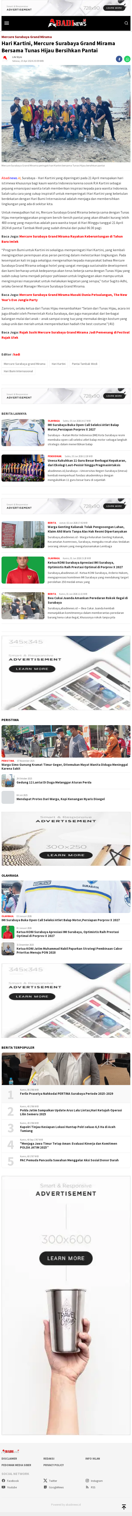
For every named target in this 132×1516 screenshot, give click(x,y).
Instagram (94, 1485)
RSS (90, 1491)
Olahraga (54, 420)
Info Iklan (92, 1463)
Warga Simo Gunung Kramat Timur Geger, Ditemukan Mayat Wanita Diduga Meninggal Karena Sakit (65, 770)
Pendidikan (54, 456)
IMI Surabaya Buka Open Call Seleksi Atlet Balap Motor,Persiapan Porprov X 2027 (85, 427)
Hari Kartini (59, 364)
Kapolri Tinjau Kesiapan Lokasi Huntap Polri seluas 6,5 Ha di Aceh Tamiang (67, 1133)
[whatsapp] (127, 59)
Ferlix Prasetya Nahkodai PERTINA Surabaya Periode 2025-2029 (66, 1097)
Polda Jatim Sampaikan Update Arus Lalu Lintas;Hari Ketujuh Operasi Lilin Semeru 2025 (71, 1116)
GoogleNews (53, 1491)
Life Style (17, 57)
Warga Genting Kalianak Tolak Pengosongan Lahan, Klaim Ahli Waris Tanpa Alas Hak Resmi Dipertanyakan (88, 531)
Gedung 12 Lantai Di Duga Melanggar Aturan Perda (54, 786)
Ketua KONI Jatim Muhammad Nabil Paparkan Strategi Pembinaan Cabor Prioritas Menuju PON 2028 (69, 954)
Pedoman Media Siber (16, 1469)
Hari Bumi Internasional (18, 371)
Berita (52, 522)
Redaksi (48, 1463)
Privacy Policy (53, 1469)
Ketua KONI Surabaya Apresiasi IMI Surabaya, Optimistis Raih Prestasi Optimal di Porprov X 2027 (87, 568)
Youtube (9, 1491)
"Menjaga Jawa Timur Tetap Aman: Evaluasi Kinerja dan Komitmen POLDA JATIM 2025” (68, 1149)
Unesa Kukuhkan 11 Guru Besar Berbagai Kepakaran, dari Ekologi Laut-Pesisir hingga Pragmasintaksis (88, 462)
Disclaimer (9, 1463)
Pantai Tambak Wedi (84, 364)
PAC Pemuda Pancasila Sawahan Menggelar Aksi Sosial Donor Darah (69, 1164)
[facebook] (119, 59)
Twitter (50, 1485)
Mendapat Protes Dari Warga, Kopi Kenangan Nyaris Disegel (61, 803)
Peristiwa (8, 764)
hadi (16, 354)
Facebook (10, 1485)
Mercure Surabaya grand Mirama (24, 364)
